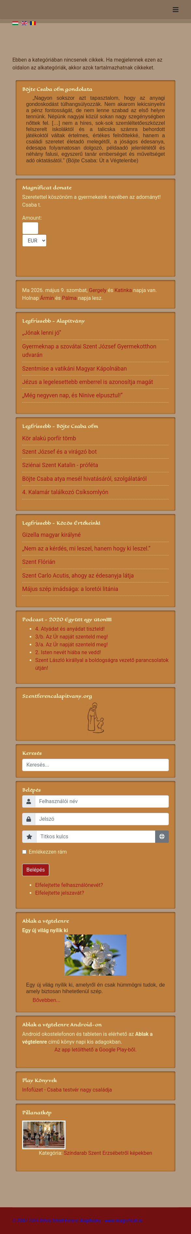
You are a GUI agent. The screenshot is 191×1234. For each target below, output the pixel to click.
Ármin (47, 298)
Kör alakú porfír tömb (49, 438)
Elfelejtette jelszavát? (59, 893)
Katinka (123, 290)
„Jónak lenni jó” (41, 333)
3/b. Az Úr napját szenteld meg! (71, 637)
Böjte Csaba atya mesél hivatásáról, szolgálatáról (84, 479)
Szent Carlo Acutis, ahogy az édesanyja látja (78, 575)
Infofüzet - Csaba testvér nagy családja (67, 1090)
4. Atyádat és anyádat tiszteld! (70, 629)
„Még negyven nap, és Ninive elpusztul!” (72, 395)
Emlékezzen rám (48, 852)
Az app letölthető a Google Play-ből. (95, 1050)
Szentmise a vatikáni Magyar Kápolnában (74, 368)
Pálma (69, 298)
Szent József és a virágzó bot (59, 451)
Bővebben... (46, 1000)
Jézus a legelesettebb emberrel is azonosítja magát (87, 382)
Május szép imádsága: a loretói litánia (70, 589)
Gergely (98, 290)
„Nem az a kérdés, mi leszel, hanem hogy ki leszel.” (86, 548)
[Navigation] (176, 10)
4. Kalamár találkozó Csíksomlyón (65, 492)
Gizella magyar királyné (51, 535)
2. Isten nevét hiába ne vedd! (68, 652)
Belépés (35, 870)
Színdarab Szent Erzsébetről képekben (108, 1153)
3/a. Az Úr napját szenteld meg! (71, 644)
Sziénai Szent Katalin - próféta (60, 465)
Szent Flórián (38, 562)
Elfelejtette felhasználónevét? (69, 885)
